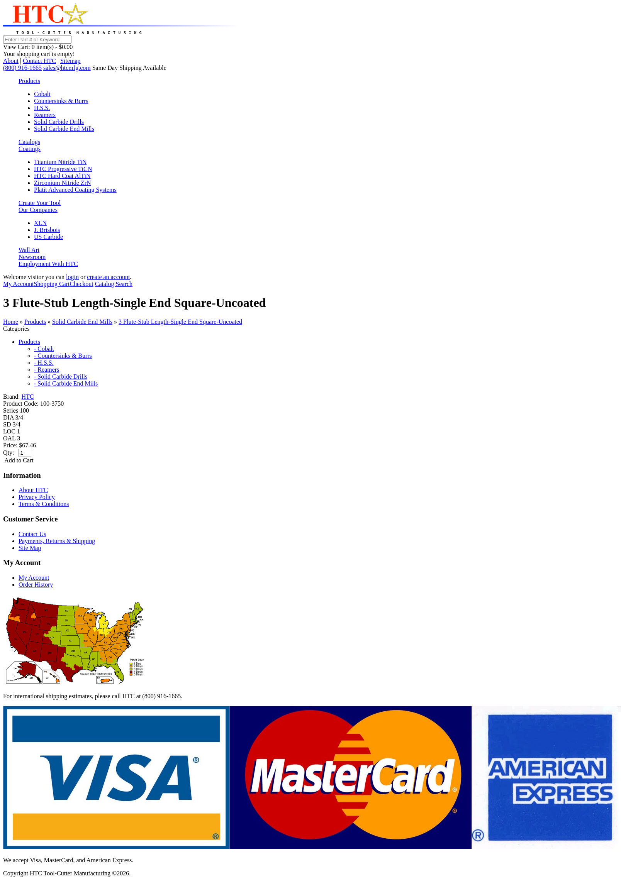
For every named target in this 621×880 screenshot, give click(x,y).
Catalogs (29, 142)
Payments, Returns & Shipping (57, 541)
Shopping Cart (52, 284)
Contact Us (32, 534)
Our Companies (38, 209)
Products (29, 81)
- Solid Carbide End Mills (66, 383)
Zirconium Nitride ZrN (62, 182)
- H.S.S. (44, 362)
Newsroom (32, 257)
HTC (28, 396)
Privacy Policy (37, 497)
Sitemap (70, 61)
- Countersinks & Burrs (63, 355)
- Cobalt (44, 348)
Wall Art (29, 250)
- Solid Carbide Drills (60, 376)
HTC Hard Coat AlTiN (62, 176)
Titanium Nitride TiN (60, 162)
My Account (18, 284)
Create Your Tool (40, 203)
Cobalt (42, 94)
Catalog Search (113, 284)
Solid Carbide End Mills (64, 128)
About (11, 61)
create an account (108, 277)
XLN (40, 223)
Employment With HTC (48, 264)
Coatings (30, 149)
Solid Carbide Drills (59, 121)
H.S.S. (42, 108)
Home (10, 321)
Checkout (81, 284)
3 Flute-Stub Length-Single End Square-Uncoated (180, 321)
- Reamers (46, 369)
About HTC (33, 490)
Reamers (45, 115)
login (72, 277)
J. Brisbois (47, 230)
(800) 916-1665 (22, 67)
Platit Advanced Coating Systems (75, 189)
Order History (36, 584)
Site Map (30, 548)
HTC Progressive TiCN (63, 169)
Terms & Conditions (44, 504)
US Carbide (48, 237)
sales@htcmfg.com (67, 67)
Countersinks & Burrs (61, 101)
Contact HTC (39, 61)
